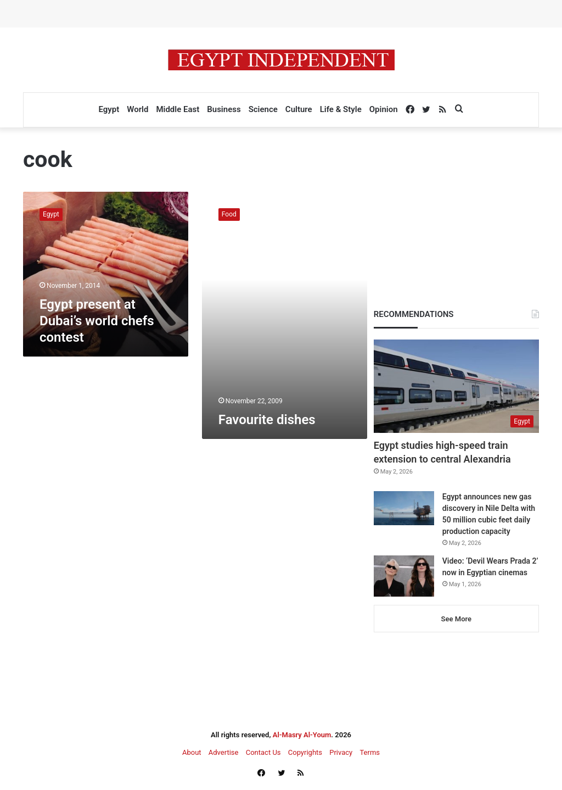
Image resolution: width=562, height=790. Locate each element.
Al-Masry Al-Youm (302, 735)
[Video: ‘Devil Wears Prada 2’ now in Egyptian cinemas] (404, 576)
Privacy (340, 752)
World (137, 109)
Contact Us (263, 752)
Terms (369, 752)
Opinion (383, 109)
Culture (298, 109)
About (191, 752)
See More (456, 619)
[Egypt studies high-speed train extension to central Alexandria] (456, 386)
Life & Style (341, 109)
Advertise (224, 752)
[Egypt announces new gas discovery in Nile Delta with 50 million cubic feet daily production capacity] (404, 508)
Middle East (177, 109)
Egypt (108, 109)
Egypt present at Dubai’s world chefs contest (97, 321)
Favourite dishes (267, 419)
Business (223, 109)
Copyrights (305, 752)
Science (263, 109)
